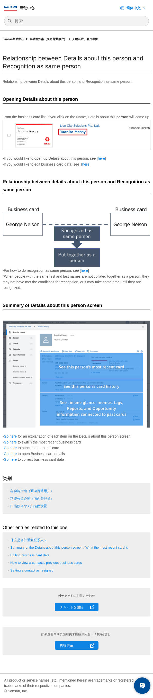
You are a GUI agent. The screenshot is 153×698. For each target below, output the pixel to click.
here (101, 158)
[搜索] (79, 21)
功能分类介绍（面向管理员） (32, 499)
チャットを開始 (71, 607)
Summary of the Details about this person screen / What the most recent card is (69, 547)
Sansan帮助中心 (13, 39)
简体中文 (133, 8)
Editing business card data (29, 555)
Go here (10, 436)
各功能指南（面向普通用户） (48, 39)
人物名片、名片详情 (85, 39)
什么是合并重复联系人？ (28, 540)
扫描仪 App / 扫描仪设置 (28, 506)
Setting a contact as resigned (31, 570)
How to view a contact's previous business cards (46, 563)
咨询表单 (66, 646)
